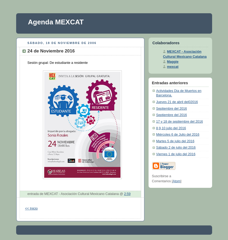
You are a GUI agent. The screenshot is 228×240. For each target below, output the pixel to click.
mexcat (172, 67)
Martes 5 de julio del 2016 (175, 141)
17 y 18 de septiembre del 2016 (179, 121)
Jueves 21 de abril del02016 (177, 102)
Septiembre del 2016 (171, 108)
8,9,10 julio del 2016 (171, 128)
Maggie (172, 62)
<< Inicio (31, 208)
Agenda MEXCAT (56, 22)
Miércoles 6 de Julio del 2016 (177, 134)
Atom (176, 181)
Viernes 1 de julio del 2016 (175, 154)
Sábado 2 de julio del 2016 (176, 147)
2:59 (127, 194)
